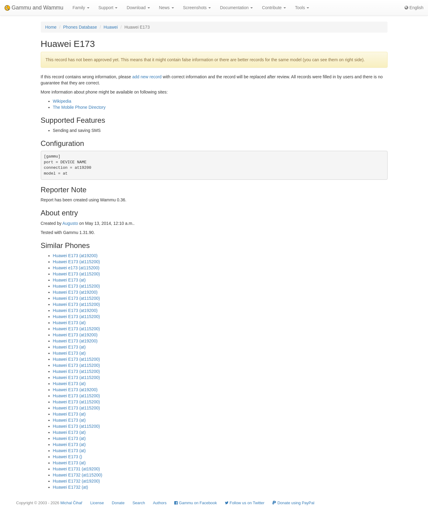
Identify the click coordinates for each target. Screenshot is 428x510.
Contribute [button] (274, 7)
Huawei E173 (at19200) (75, 255)
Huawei (111, 27)
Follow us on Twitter (244, 503)
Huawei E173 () (67, 456)
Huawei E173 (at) (69, 280)
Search (138, 503)
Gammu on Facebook (195, 503)
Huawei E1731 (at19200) (76, 468)
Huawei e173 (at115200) (76, 267)
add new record (147, 76)
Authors (160, 503)
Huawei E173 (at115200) (76, 261)
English (414, 7)
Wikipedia (62, 101)
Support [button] (108, 7)
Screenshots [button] (197, 7)
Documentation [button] (236, 7)
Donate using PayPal (293, 503)
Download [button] (138, 7)
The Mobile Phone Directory (79, 107)
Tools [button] (302, 7)
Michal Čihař (71, 503)
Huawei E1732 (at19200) (76, 481)
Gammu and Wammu (34, 8)
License (97, 503)
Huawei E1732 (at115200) (78, 475)
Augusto (70, 223)
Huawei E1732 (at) (70, 487)
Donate (118, 503)
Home (51, 27)
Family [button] (80, 7)
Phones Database (80, 27)
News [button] (166, 7)
